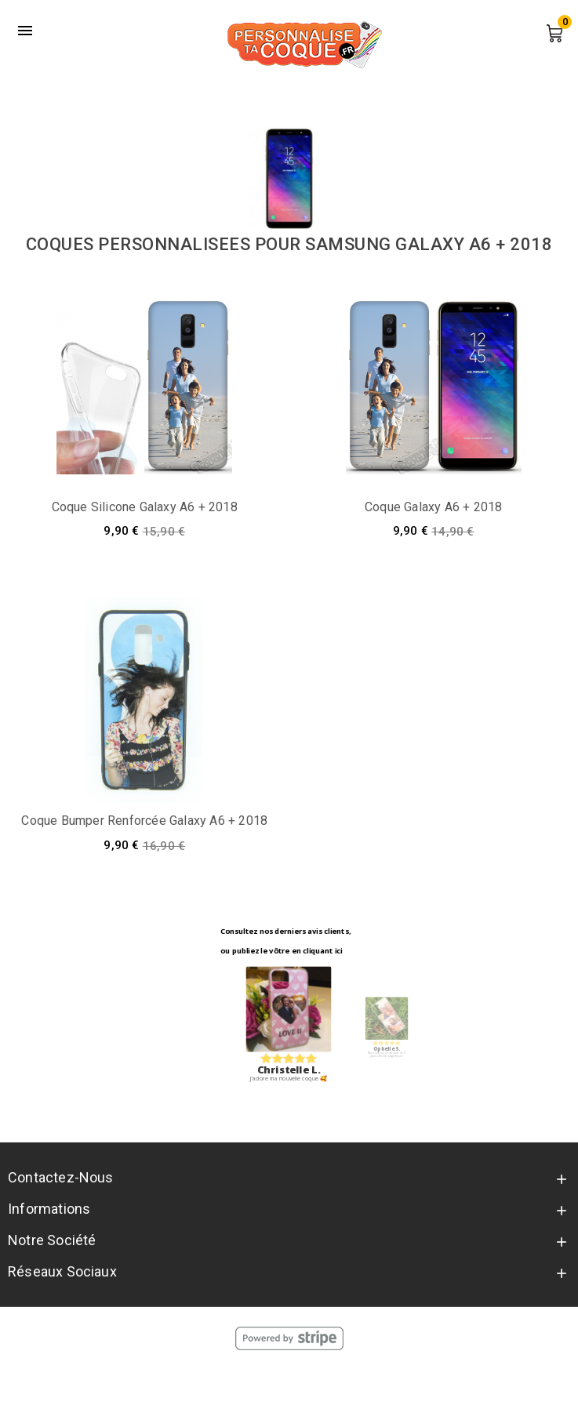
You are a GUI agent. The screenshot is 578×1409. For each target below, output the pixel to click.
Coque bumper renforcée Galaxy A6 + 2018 (144, 820)
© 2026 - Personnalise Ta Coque (289, 1382)
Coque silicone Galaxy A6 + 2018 (145, 506)
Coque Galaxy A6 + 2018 (433, 506)
